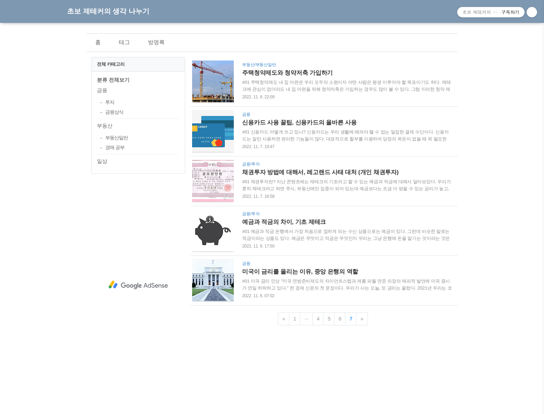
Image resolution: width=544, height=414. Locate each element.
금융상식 (114, 112)
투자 (109, 102)
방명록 (156, 42)
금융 (102, 90)
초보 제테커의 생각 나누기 (108, 11)
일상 (102, 161)
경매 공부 (114, 147)
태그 (124, 42)
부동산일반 (116, 137)
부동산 (105, 126)
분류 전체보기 (113, 80)
